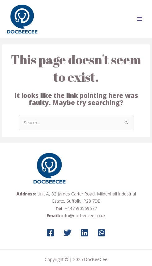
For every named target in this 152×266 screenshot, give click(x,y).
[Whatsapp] (102, 233)
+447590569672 (81, 208)
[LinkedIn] (84, 233)
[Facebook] (50, 233)
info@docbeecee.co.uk (83, 215)
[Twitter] (67, 233)
